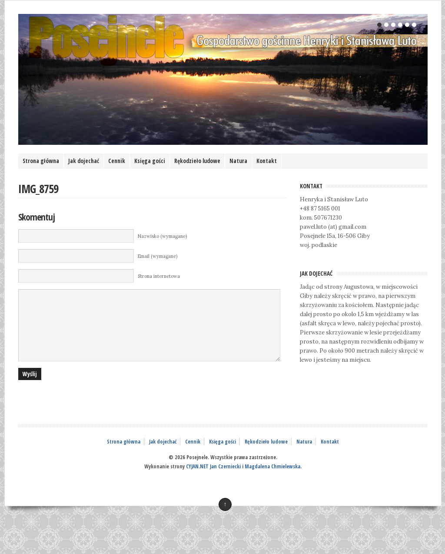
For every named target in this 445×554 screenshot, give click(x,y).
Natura (238, 161)
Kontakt (266, 161)
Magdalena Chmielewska (272, 479)
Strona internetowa (159, 276)
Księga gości (149, 161)
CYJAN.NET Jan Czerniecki (213, 479)
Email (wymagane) (157, 256)
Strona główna (41, 161)
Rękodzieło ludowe (197, 161)
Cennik (116, 161)
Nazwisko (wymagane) (162, 236)
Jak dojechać (83, 161)
